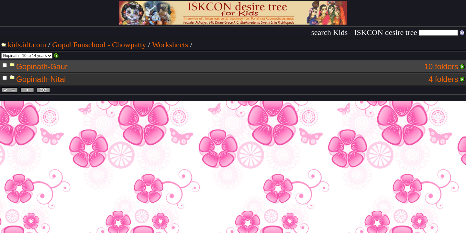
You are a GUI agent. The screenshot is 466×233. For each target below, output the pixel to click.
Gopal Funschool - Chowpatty (99, 44)
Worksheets (170, 44)
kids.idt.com (27, 44)
